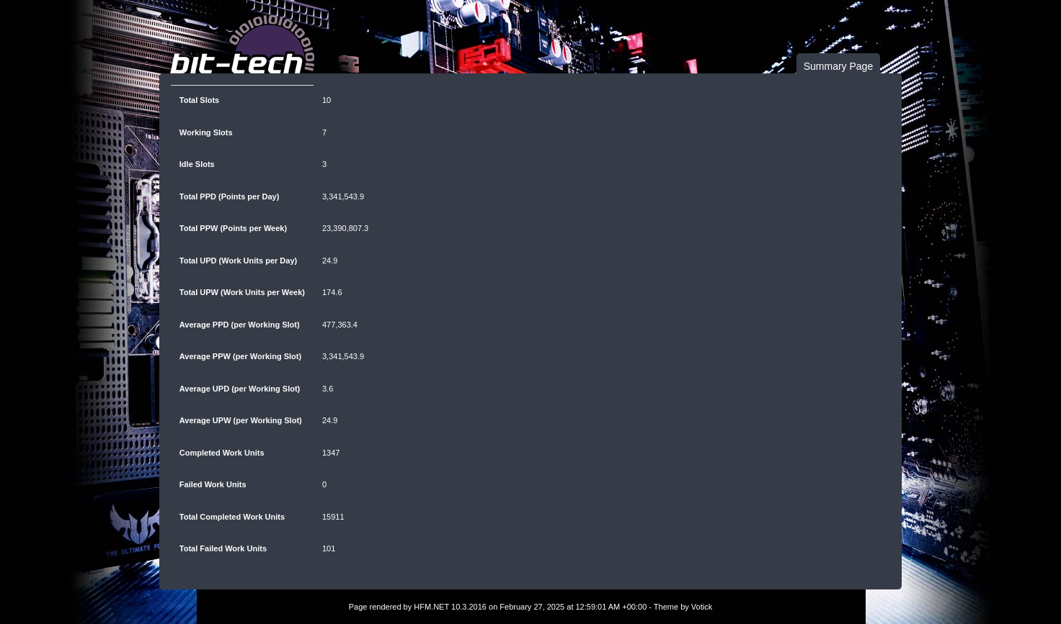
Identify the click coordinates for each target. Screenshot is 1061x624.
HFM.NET (431, 606)
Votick (701, 606)
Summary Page (838, 66)
